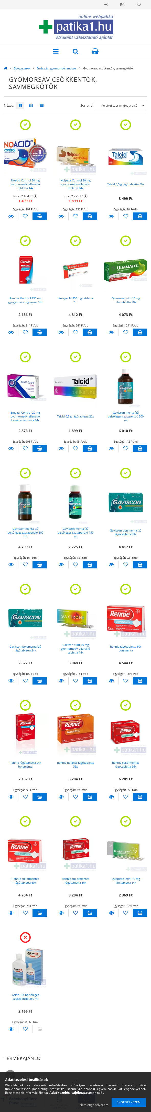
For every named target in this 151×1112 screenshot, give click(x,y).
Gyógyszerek (22, 68)
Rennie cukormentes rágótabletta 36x (75, 880)
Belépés (106, 4)
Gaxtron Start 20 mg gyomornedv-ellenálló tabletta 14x (75, 648)
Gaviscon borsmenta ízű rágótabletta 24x (25, 648)
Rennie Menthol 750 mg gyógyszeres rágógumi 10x (25, 300)
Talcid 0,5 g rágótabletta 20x (75, 416)
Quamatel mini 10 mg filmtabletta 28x (126, 300)
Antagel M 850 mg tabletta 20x (75, 300)
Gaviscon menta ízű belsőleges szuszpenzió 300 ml (25, 532)
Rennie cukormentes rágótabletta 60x (25, 880)
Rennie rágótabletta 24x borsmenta (25, 764)
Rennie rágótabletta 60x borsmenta (126, 648)
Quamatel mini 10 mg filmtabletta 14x (126, 880)
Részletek (11, 216)
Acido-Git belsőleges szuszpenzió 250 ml (25, 997)
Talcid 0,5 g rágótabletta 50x (125, 184)
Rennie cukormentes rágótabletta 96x (125, 764)
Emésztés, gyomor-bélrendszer (57, 68)
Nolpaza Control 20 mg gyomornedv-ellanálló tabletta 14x (75, 184)
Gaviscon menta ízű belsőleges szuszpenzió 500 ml (126, 416)
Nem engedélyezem (94, 1105)
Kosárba (40, 216)
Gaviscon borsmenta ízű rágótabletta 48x (126, 532)
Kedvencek (139, 4)
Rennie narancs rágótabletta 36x (75, 764)
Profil (122, 4)
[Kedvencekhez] (25, 216)
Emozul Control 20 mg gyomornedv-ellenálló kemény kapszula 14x (25, 416)
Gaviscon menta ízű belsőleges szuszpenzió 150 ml (75, 532)
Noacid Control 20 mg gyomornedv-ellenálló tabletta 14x (25, 184)
